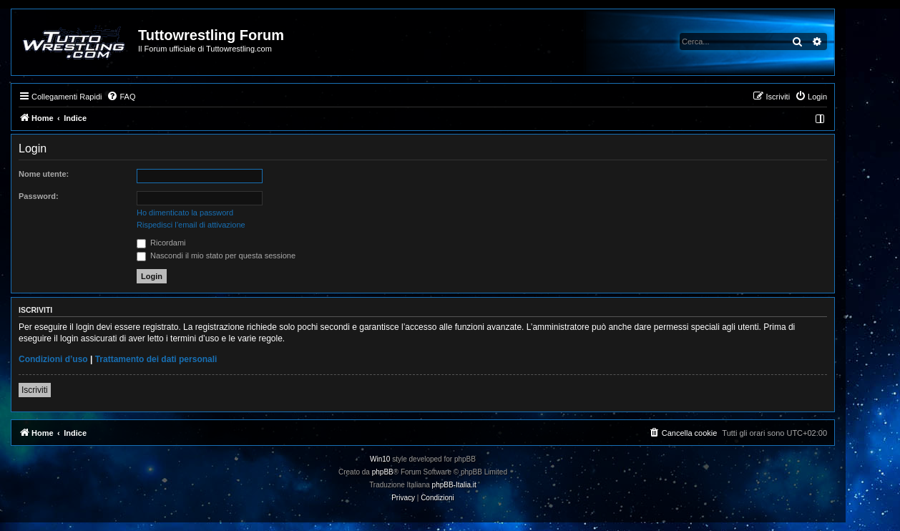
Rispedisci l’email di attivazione (191, 224)
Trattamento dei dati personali (156, 359)
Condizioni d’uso (53, 359)
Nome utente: (44, 174)
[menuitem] (121, 96)
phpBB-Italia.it (454, 485)
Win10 (380, 459)
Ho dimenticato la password (185, 212)
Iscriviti (34, 390)
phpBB (382, 472)
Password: (39, 196)
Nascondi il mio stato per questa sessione (216, 255)
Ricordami (161, 242)
